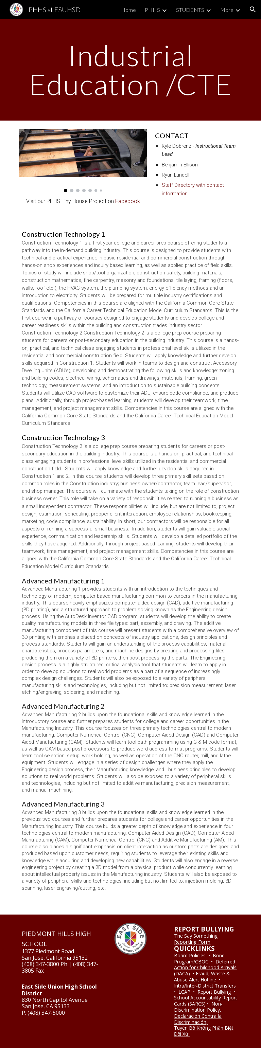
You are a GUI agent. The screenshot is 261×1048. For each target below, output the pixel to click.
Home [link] (128, 9)
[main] (130, 70)
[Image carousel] (82, 160)
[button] (253, 9)
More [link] (226, 9)
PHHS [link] (152, 9)
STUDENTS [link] (190, 9)
